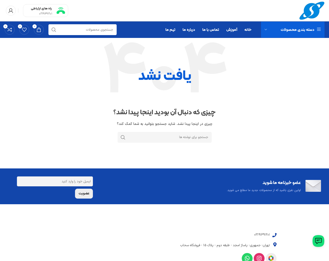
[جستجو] (82, 29)
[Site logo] (312, 10)
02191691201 (45, 14)
